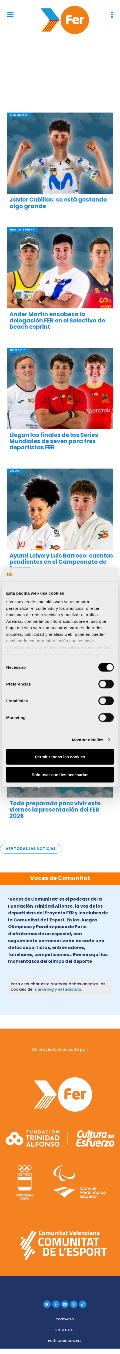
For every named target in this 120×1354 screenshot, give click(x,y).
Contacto (65, 1319)
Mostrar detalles (88, 739)
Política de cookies (65, 1341)
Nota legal (64, 1330)
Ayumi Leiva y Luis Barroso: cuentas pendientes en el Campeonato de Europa (61, 561)
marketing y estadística (57, 989)
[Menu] (10, 14)
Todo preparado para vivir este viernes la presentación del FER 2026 (55, 809)
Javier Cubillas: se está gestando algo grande (58, 202)
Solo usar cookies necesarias (60, 774)
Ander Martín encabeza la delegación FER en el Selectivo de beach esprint (57, 320)
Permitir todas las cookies (60, 757)
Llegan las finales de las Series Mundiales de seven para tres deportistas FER (53, 441)
